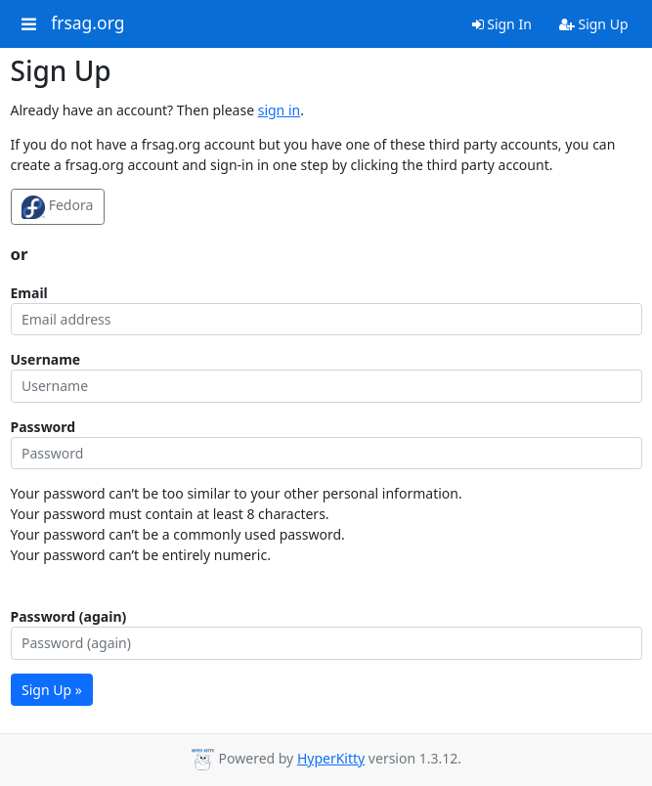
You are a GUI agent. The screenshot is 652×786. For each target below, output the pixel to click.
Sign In (502, 24)
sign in (279, 110)
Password (43, 426)
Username (46, 359)
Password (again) (69, 616)
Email (29, 293)
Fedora (57, 207)
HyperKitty (331, 758)
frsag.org (87, 23)
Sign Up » (52, 689)
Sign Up (594, 24)
